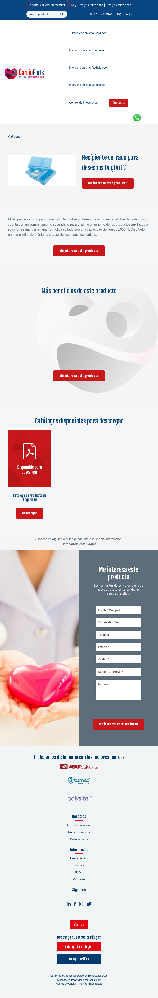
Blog (118, 14)
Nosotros (106, 14)
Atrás (14, 137)
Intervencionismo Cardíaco (89, 33)
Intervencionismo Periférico (86, 50)
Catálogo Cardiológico (79, 949)
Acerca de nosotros (79, 827)
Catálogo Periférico (79, 961)
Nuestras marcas (79, 834)
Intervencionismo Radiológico (88, 67)
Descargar (29, 513)
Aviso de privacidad (65, 985)
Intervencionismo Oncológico (87, 84)
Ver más (79, 926)
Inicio (93, 14)
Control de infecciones (83, 102)
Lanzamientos (79, 860)
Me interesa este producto (107, 183)
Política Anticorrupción (91, 985)
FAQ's (128, 14)
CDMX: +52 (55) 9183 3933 (47, 5)
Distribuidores (79, 841)
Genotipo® (95, 981)
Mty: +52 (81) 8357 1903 (87, 5)
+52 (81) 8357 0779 (118, 5)
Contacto (119, 103)
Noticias (79, 867)
